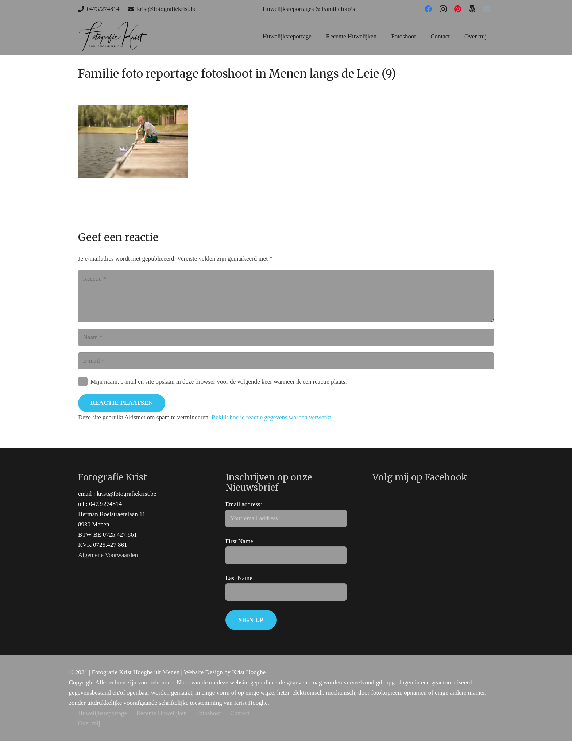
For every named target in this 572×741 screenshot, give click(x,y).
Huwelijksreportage (102, 713)
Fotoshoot (208, 713)
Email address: (243, 504)
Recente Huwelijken (161, 713)
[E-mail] (486, 9)
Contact (240, 713)
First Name (239, 541)
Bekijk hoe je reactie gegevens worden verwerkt (271, 417)
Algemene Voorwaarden (108, 555)
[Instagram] (443, 9)
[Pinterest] (457, 9)
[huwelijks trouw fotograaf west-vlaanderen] (112, 36)
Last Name (238, 578)
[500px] (472, 9)
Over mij (89, 723)
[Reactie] (286, 296)
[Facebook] (428, 9)
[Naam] (286, 337)
